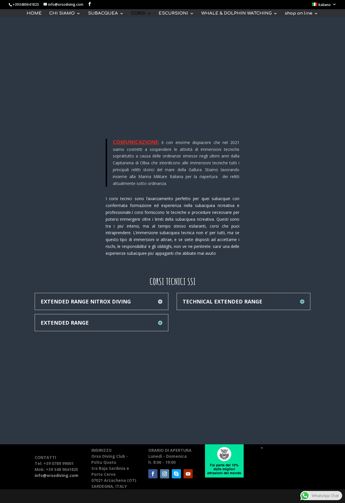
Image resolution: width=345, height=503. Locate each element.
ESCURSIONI (173, 13)
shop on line (298, 13)
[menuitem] (324, 6)
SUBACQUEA (103, 13)
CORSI (138, 13)
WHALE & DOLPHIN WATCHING (236, 13)
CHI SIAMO (62, 13)
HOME (34, 13)
